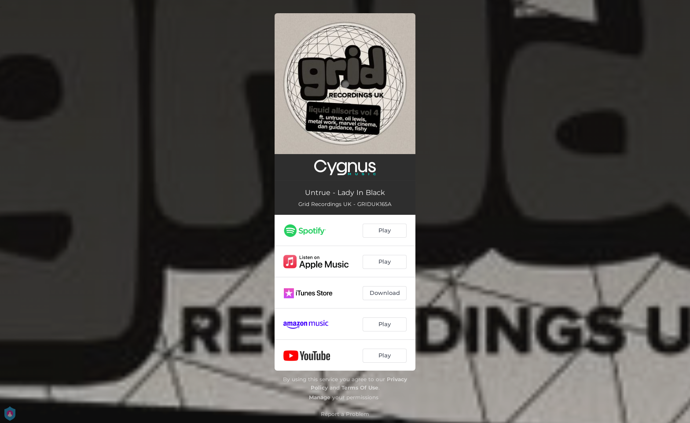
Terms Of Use (359, 387)
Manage (319, 397)
